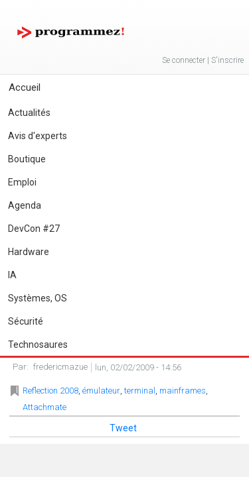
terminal (139, 391)
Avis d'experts (37, 136)
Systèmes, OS (37, 298)
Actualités (29, 112)
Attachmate (44, 407)
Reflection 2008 (50, 391)
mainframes (182, 391)
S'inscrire (227, 60)
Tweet (123, 428)
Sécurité (25, 321)
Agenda (24, 205)
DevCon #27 (34, 228)
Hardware (28, 251)
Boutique (27, 159)
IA (12, 275)
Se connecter (183, 60)
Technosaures (38, 344)
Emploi (22, 182)
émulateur (101, 391)
